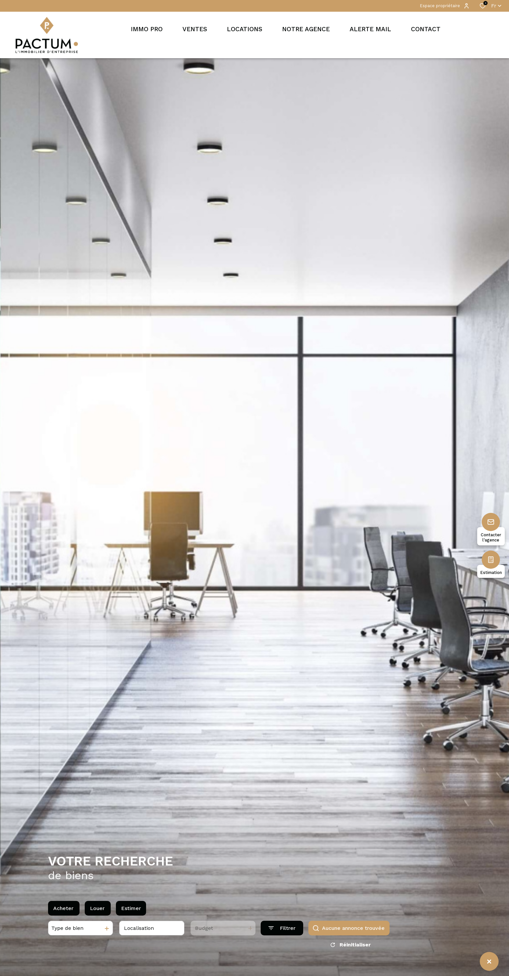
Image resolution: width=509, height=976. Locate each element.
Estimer (131, 912)
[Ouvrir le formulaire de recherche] (282, 932)
